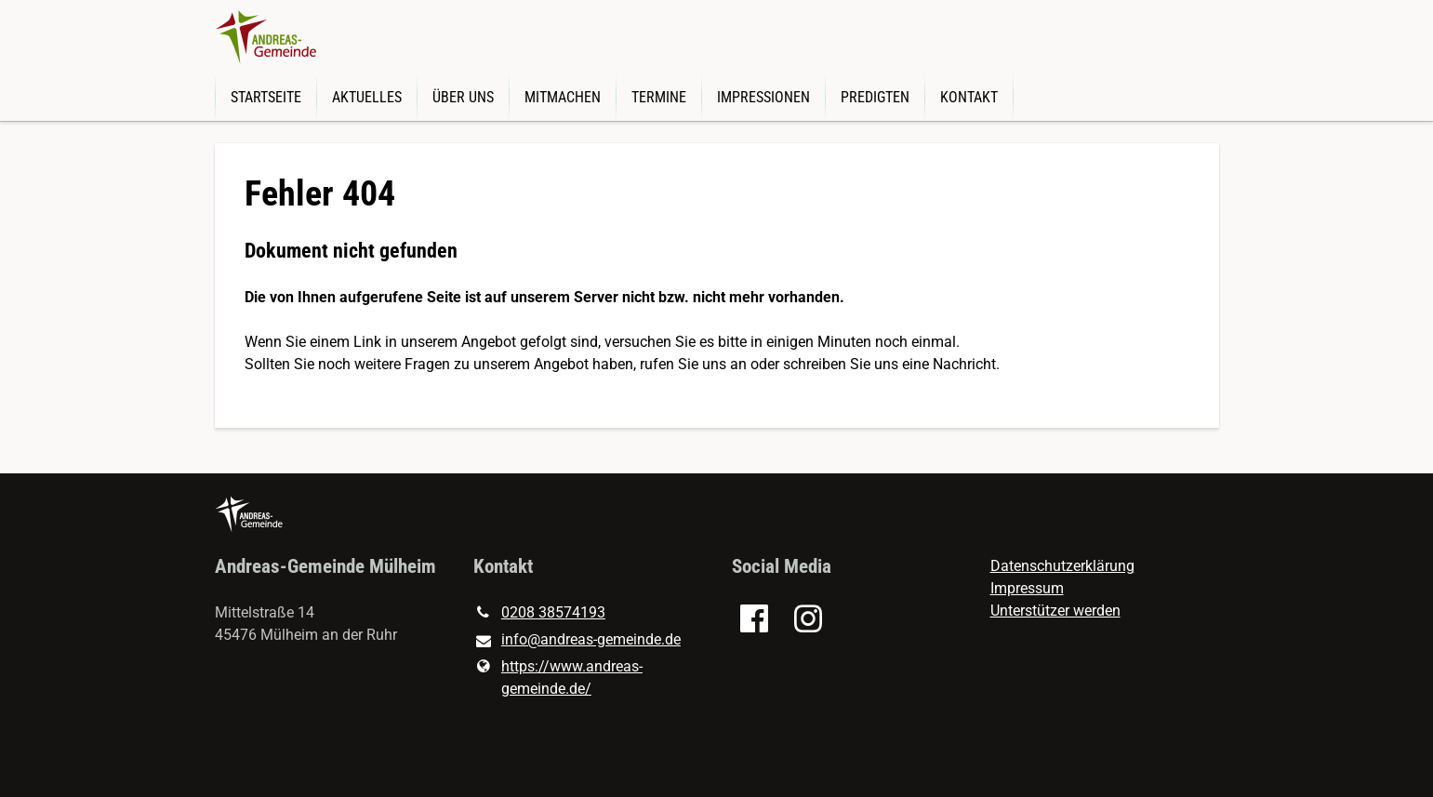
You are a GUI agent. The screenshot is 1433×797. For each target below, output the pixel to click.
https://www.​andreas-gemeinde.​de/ (558, 678)
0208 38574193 (539, 613)
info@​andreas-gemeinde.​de (577, 641)
